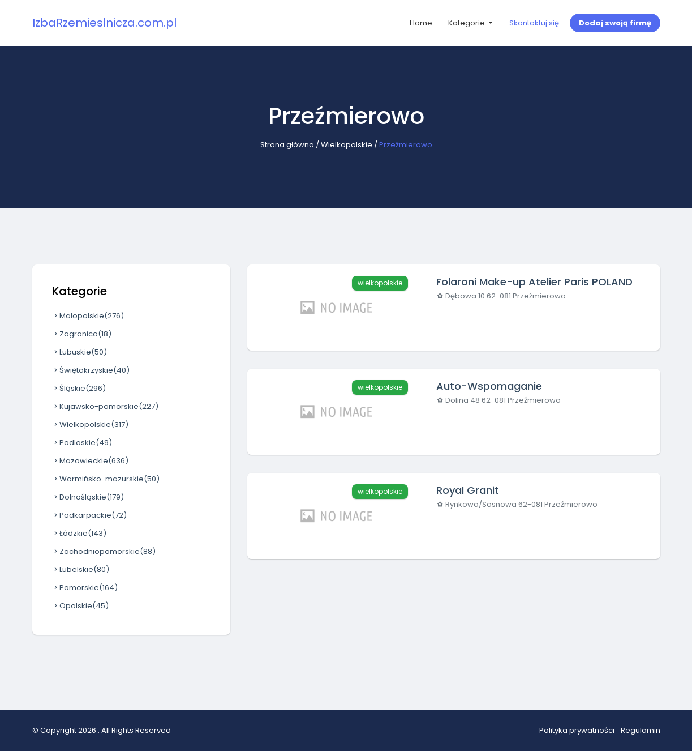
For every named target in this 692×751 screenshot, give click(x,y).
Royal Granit (467, 490)
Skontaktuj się (534, 23)
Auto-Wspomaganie (489, 386)
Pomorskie (85, 587)
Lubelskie (80, 569)
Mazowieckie (90, 460)
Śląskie (79, 388)
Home (421, 23)
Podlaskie (82, 442)
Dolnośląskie (88, 497)
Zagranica (81, 333)
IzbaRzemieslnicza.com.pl (104, 23)
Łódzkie (79, 533)
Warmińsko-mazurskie (106, 478)
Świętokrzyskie (91, 370)
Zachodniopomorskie (104, 551)
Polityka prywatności (576, 730)
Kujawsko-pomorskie (105, 406)
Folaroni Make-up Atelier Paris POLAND (534, 282)
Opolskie (80, 605)
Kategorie (467, 23)
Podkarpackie (89, 515)
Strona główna (287, 144)
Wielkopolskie (346, 144)
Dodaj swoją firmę (615, 23)
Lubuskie (79, 352)
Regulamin (640, 730)
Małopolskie (88, 315)
